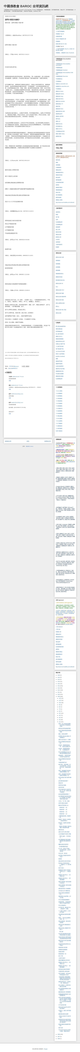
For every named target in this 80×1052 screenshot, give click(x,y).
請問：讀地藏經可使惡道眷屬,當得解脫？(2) (65, 771)
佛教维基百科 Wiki (60, 111)
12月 (60, 698)
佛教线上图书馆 (59, 116)
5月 (60, 713)
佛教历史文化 (59, 123)
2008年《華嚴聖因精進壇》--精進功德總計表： (65, 746)
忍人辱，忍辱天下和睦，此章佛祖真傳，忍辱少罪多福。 (65, 850)
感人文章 (58, 229)
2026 (59, 675)
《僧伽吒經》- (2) (63, 811)
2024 (59, 677)
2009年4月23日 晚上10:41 (17, 393)
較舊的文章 (48, 441)
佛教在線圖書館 (63, 21)
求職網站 (58, 41)
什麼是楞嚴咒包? (63, 762)
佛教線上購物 (59, 200)
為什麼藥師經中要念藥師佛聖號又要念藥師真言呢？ (65, 841)
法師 (57, 219)
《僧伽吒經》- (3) (63, 809)
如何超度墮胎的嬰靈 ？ (64, 794)
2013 (59, 688)
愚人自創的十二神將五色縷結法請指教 (65, 985)
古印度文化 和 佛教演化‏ (64, 890)
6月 (60, 711)
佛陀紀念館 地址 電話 (61, 309)
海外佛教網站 (59, 195)
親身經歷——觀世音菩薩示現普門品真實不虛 (65, 756)
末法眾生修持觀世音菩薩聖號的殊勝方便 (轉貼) (65, 934)
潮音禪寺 (58, 623)
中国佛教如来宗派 (60, 131)
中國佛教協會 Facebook (61, 70)
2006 (59, 1038)
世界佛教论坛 (59, 126)
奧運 (57, 214)
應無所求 (61, 783)
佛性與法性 (61, 829)
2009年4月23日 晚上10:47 (17, 402)
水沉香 (58, 610)
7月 (60, 709)
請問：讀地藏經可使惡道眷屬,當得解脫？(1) (65, 774)
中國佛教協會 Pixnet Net (62, 76)
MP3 (59, 408)
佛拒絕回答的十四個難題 (65, 888)
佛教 (57, 162)
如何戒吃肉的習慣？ (63, 781)
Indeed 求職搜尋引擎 (61, 39)
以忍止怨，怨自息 (63, 853)
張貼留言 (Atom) (29, 446)
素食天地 (58, 192)
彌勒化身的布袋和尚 (63, 844)
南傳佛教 (58, 267)
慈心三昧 (61, 956)
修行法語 (61, 1027)
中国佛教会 (58, 81)
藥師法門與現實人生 (63, 805)
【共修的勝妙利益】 (63, 846)
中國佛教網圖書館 (67, 23)
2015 (59, 683)
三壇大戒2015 (59, 626)
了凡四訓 (72, 20)
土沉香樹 (65, 613)
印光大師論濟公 (62, 905)
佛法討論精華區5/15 (12, 368)
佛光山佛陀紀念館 (60, 303)
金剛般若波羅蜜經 (63, 949)
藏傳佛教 (58, 270)
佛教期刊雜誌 (59, 187)
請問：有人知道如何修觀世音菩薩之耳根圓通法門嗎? (65, 725)
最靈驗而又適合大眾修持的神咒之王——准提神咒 (65, 871)
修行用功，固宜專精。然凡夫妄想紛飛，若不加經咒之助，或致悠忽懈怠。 (65, 766)
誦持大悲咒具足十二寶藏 (65, 739)
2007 (59, 1036)
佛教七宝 (58, 121)
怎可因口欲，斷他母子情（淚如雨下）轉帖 (65, 908)
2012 (59, 690)
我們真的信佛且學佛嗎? (64, 969)
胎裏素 (60, 858)
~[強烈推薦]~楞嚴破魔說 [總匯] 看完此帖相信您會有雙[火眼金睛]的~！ (65, 978)
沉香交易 (69, 610)
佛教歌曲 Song (59, 96)
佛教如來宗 (58, 170)
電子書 (57, 217)
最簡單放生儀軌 (62, 785)
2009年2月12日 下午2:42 (17, 385)
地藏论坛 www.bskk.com (62, 83)
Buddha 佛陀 (69, 624)
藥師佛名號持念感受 (63, 1014)
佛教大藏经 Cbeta (60, 133)
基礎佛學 (58, 227)
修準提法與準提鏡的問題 (65, 728)
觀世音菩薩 (58, 232)
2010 (59, 694)
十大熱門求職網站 (60, 31)
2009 (59, 696)
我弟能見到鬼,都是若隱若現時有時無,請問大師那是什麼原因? (65, 1021)
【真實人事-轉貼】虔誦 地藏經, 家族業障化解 (65, 827)
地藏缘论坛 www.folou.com (62, 86)
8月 (60, 707)
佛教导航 (58, 106)
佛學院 (57, 185)
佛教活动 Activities (60, 101)
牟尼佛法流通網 (59, 373)
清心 (57, 286)
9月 (60, 704)
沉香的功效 (63, 610)
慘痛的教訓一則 (62, 953)
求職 (57, 46)
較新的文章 (8, 441)
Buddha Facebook (60, 356)
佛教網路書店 (59, 190)
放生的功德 (61, 787)
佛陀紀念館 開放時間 (61, 296)
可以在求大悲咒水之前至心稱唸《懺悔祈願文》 (65, 1030)
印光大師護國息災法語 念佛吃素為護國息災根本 (65, 752)
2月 (60, 719)
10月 (60, 702)
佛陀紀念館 (58, 234)
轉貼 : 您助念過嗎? (63, 734)
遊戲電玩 (58, 212)
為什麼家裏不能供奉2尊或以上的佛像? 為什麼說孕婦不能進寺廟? (65, 798)
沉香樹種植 (62, 612)
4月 (60, 715)
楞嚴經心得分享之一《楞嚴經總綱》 (65, 879)
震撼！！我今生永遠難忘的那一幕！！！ (65, 918)
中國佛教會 (58, 167)
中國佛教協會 (59, 67)
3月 (60, 717)
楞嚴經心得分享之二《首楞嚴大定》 (65, 875)
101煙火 (58, 239)
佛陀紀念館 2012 (60, 290)
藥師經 (57, 21)
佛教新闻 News (59, 108)
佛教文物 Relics (59, 98)
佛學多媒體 (70, 21)
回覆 (10, 380)
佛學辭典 (58, 260)
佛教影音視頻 (59, 175)
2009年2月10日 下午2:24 (18, 376)
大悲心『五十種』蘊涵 (64, 801)
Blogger (45, 1049)
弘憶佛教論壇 (59, 222)
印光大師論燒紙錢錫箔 (64, 899)
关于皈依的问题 (62, 1005)
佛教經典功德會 (59, 376)
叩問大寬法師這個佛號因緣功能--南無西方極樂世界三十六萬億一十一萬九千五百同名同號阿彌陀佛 (65, 1000)
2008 (59, 1034)
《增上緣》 (61, 931)
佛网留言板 (58, 136)
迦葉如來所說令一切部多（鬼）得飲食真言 (65, 982)
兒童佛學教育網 (59, 182)
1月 (60, 721)
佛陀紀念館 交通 (60, 257)
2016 (59, 681)
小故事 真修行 (62, 958)
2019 (59, 679)
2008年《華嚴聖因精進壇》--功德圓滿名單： (64, 749)
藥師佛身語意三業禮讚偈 (65, 992)
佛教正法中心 (59, 128)
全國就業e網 (59, 36)
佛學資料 (58, 160)
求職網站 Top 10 (60, 34)
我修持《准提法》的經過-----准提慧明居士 (65, 820)
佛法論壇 (58, 177)
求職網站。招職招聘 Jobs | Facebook (65, 52)
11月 (60, 700)
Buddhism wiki (59, 447)
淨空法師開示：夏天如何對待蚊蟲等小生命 (65, 974)
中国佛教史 (58, 88)
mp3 (60, 343)
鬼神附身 (58, 242)
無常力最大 (61, 868)
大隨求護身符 (59, 244)
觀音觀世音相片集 (60, 280)
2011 (59, 692)
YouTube (60, 351)
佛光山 (57, 306)
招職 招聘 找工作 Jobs (61, 43)
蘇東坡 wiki (58, 237)
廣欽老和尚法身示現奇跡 (65, 861)
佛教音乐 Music (59, 91)
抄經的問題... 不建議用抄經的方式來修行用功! (65, 902)
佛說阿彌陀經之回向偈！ (65, 960)
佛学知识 (58, 118)
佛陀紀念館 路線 (60, 299)
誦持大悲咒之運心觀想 (64, 831)
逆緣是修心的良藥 (63, 947)
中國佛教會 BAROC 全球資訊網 (26, 6)
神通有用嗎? (62, 951)
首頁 (28, 441)
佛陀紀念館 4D (59, 283)
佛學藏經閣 (58, 180)
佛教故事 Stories (60, 93)
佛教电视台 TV (59, 103)
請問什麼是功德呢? (63, 803)
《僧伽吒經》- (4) (63, 807)
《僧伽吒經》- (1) (63, 813)
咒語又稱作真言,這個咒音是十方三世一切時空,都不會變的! (65, 791)
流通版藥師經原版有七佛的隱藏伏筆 (65, 995)
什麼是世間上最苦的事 (64, 971)
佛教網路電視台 (59, 172)
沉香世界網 (60, 614)
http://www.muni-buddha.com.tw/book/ (65, 202)
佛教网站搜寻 (59, 113)
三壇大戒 (58, 629)
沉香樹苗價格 (69, 612)
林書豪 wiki (58, 631)
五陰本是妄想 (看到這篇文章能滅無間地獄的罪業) (65, 937)
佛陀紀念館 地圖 (60, 293)
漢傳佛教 (58, 165)
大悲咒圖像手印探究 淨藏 (65, 834)
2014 (59, 686)
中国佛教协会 (59, 78)
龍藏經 (57, 247)
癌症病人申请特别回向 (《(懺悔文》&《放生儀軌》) (65, 864)
